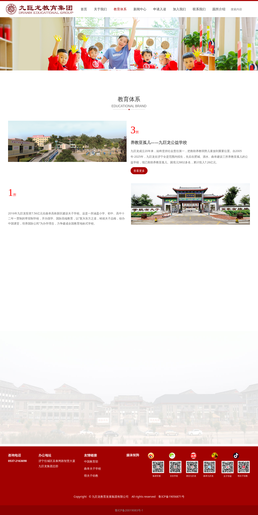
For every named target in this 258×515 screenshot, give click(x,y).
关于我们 (100, 9)
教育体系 (120, 9)
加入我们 (179, 9)
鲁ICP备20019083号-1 (129, 510)
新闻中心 (139, 9)
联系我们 (199, 9)
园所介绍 (218, 9)
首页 (84, 9)
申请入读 (159, 9)
